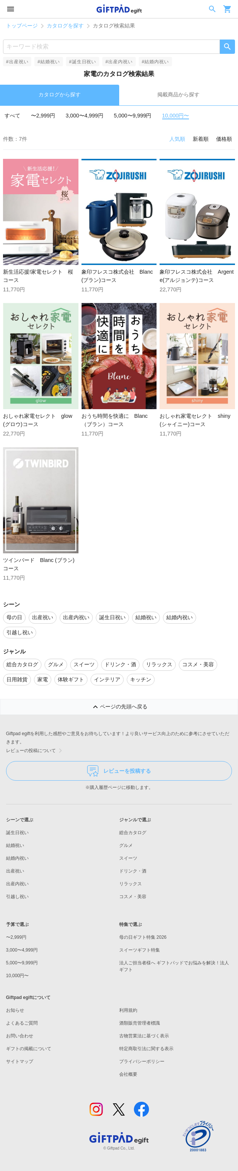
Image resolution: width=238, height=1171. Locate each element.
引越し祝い (17, 896)
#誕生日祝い (82, 61)
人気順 (177, 139)
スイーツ (128, 858)
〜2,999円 (43, 116)
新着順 (201, 139)
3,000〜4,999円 (84, 116)
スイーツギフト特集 (139, 950)
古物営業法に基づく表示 (144, 1036)
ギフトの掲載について (28, 1048)
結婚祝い (15, 845)
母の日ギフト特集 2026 (143, 937)
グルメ (126, 845)
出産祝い (15, 871)
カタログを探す (65, 26)
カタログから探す (59, 94)
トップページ (22, 26)
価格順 (224, 139)
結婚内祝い (17, 858)
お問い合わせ (19, 1036)
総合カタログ (132, 832)
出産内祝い (17, 883)
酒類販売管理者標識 (139, 1023)
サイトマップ (19, 1061)
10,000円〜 (175, 116)
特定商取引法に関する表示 (146, 1048)
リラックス (130, 883)
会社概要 (128, 1074)
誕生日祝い (17, 832)
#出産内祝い (118, 61)
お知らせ (15, 1010)
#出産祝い (17, 61)
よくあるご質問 (22, 1023)
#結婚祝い (48, 61)
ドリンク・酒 (132, 871)
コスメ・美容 (132, 896)
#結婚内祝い (155, 61)
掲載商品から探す (178, 94)
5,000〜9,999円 (133, 116)
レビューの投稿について (35, 750)
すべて (12, 116)
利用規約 (128, 1010)
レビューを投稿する (119, 771)
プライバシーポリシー (141, 1061)
